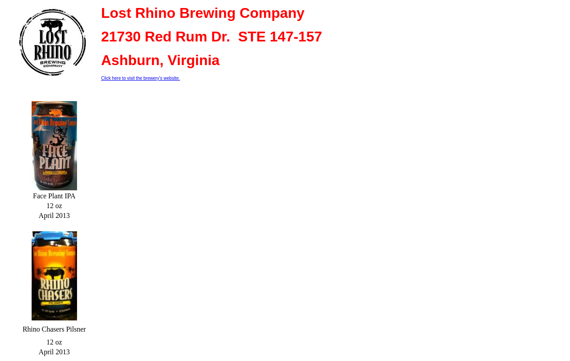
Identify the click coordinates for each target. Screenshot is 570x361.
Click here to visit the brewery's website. (140, 78)
